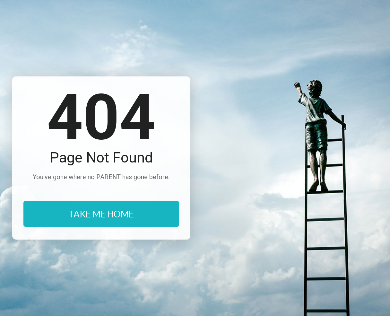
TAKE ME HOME (101, 213)
